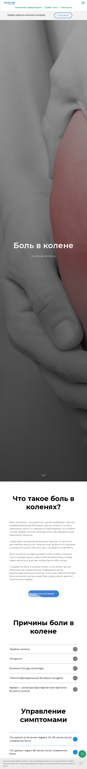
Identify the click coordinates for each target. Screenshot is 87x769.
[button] (63, 15)
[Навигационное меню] (83, 3)
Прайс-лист (51, 7)
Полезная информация (28, 7)
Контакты (66, 7)
